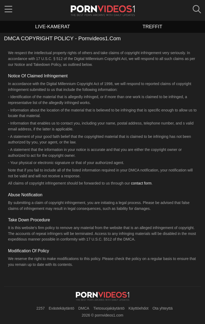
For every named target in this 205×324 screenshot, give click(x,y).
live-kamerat (52, 26)
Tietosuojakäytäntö (108, 308)
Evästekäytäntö (61, 308)
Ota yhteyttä (162, 308)
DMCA (83, 308)
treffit (152, 26)
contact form (141, 183)
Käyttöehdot (138, 308)
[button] (8, 10)
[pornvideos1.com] (102, 296)
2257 (40, 308)
